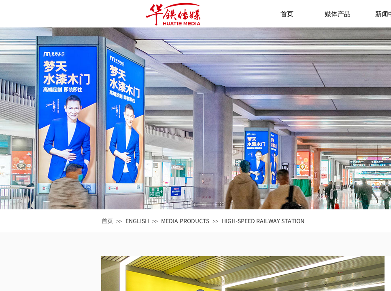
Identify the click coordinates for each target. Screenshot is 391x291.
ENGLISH (137, 221)
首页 (286, 14)
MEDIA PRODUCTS (185, 221)
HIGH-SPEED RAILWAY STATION (263, 221)
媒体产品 (338, 14)
